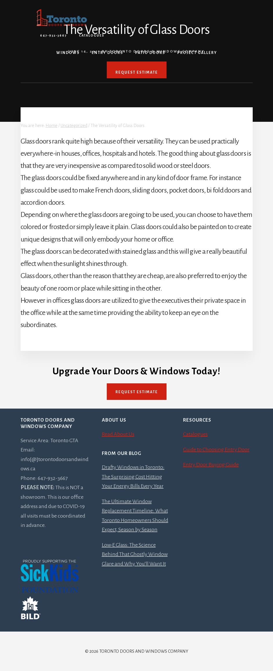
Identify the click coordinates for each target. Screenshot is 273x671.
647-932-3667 (53, 35)
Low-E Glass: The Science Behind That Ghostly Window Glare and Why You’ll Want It (135, 554)
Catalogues (91, 35)
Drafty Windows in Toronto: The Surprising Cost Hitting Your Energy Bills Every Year (133, 476)
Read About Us (118, 434)
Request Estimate (136, 392)
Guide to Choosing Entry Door (216, 449)
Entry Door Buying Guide (211, 464)
